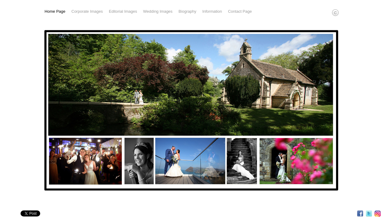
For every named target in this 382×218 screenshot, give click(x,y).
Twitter (369, 213)
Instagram (377, 213)
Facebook (360, 213)
